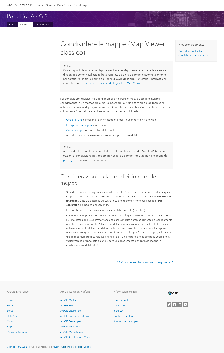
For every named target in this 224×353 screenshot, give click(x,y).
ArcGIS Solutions (70, 326)
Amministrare (43, 24)
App (85, 5)
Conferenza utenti (123, 316)
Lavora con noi (122, 305)
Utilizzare (25, 24)
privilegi (68, 160)
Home (12, 24)
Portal (40, 5)
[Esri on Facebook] (174, 304)
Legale (87, 346)
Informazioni (120, 300)
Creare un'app (74, 130)
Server (10, 310)
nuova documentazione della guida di (110, 83)
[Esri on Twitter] (169, 304)
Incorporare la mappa (79, 125)
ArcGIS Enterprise (20, 5)
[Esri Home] (173, 293)
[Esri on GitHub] (179, 304)
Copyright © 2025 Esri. (18, 346)
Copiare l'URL (74, 119)
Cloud (77, 5)
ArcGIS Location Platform (75, 316)
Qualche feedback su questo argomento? (147, 262)
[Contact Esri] (185, 304)
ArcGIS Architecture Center (76, 337)
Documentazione (17, 331)
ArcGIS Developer (70, 321)
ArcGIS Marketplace (71, 331)
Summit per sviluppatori (127, 321)
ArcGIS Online (68, 300)
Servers (50, 5)
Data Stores (64, 5)
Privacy (55, 346)
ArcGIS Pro (66, 305)
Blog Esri (118, 310)
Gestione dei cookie (71, 346)
